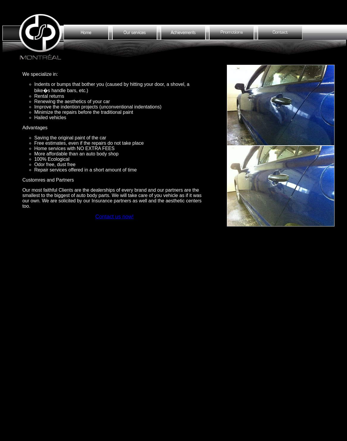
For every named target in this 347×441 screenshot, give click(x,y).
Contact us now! (114, 217)
